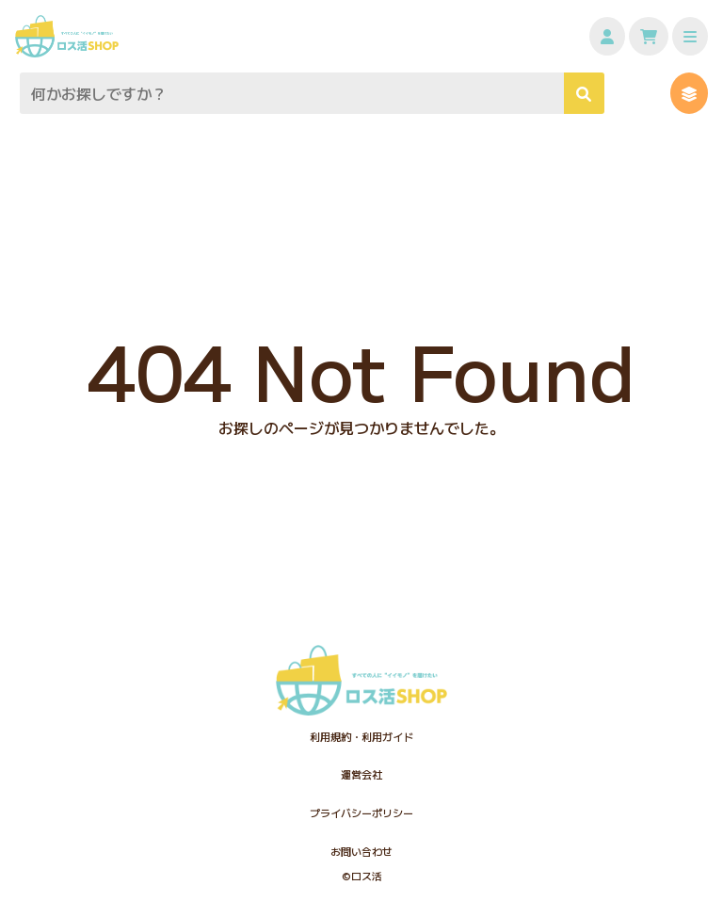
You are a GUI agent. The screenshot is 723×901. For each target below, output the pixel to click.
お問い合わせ (361, 851)
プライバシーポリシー (361, 812)
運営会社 (361, 773)
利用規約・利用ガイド (361, 736)
